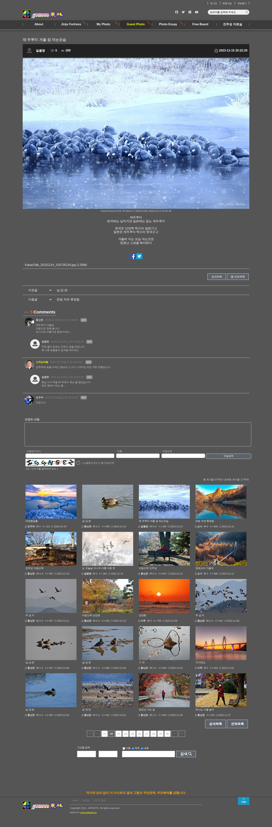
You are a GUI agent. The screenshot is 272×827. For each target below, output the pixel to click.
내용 (145, 752)
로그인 (213, 3)
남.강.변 (62, 290)
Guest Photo (136, 24)
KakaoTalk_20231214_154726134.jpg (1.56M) (56, 264)
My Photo (103, 24)
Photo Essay (168, 24)
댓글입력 (228, 459)
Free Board (200, 24)
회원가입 (227, 3)
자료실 (85, 804)
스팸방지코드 (33, 455)
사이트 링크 (99, 804)
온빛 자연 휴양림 (68, 299)
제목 (136, 752)
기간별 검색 (83, 751)
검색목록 (216, 276)
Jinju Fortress (71, 24)
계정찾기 (241, 3)
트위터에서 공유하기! (139, 256)
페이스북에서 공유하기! (132, 256)
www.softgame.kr (88, 816)
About (38, 24)
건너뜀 (90, 738)
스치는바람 (42, 362)
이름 (119, 455)
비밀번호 (167, 455)
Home (75, 804)
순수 (199, 530)
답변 (84, 320)
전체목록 (239, 276)
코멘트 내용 (32, 419)
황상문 (39, 320)
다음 (175, 738)
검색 (183, 758)
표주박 (39, 397)
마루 (143, 624)
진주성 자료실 (232, 24)
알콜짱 (40, 50)
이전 (97, 738)
